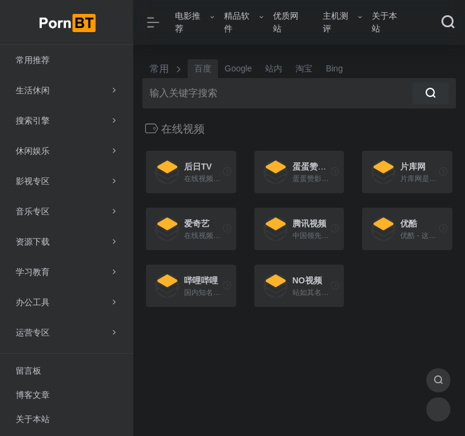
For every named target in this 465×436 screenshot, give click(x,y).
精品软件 (236, 22)
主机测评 (335, 22)
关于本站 (384, 22)
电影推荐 (187, 22)
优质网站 (285, 22)
